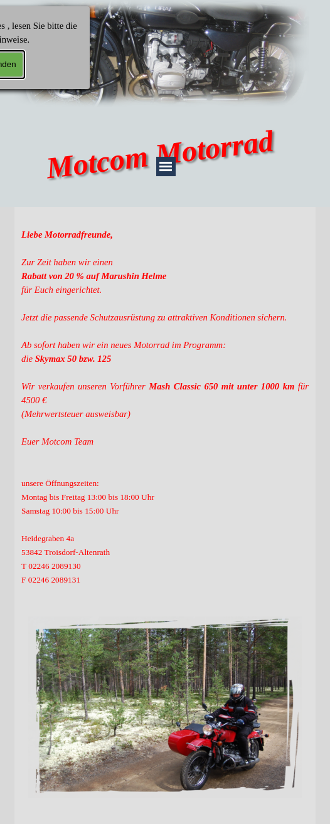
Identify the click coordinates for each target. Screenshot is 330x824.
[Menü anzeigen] (166, 166)
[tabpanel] (165, 407)
